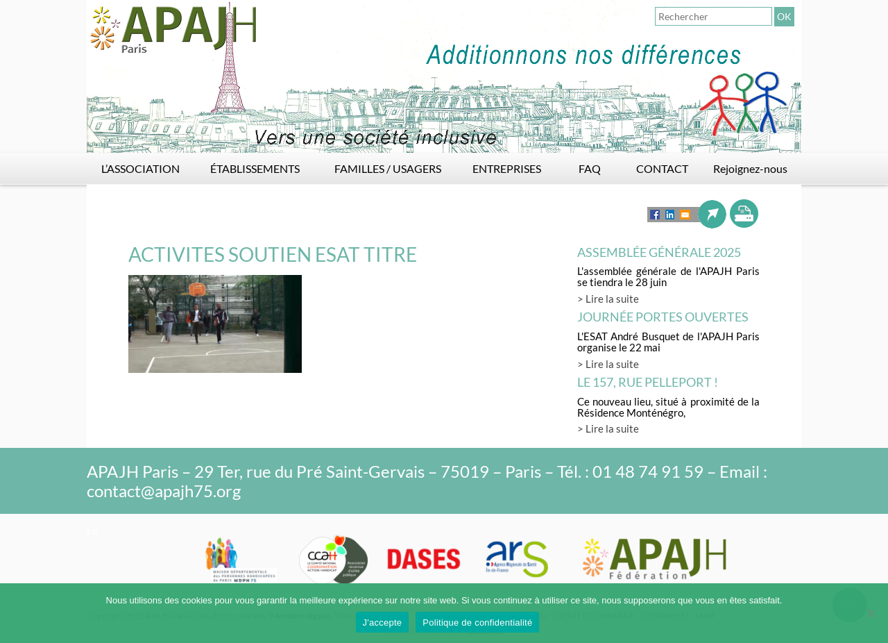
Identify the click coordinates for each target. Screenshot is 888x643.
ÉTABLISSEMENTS (255, 168)
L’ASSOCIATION (140, 168)
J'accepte (382, 622)
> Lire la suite (608, 298)
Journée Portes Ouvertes (663, 316)
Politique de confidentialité (477, 622)
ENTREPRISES (506, 168)
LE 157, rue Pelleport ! (647, 382)
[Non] (871, 613)
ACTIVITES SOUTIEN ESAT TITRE (272, 254)
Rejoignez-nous (750, 168)
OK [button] (784, 16)
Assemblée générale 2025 (659, 252)
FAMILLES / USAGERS (387, 168)
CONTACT (662, 168)
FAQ (590, 168)
